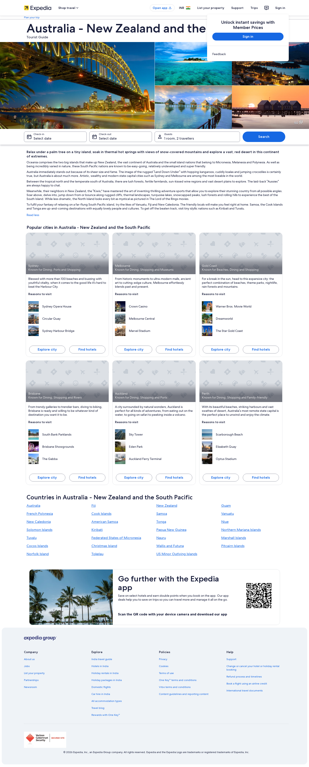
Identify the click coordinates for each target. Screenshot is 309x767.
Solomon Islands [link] (39, 529)
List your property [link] (34, 673)
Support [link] (231, 659)
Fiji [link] (93, 505)
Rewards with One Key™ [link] (105, 715)
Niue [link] (225, 521)
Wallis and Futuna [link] (170, 546)
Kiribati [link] (97, 529)
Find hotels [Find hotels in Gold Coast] (261, 349)
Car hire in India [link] (100, 694)
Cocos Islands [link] (37, 546)
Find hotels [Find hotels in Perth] (261, 477)
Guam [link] (226, 505)
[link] (248, 54)
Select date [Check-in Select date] (42, 138)
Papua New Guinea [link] (171, 529)
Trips (254, 8)
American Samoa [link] (104, 521)
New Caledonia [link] (39, 521)
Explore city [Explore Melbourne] (134, 349)
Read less (33, 215)
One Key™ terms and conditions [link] (178, 680)
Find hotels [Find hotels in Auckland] (174, 477)
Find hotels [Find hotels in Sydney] (87, 349)
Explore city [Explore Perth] (220, 477)
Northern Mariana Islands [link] (241, 529)
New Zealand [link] (166, 505)
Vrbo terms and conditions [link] (175, 687)
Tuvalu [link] (32, 538)
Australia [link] (33, 505)
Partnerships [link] (31, 680)
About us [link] (29, 659)
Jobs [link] (27, 666)
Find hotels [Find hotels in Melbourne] (174, 349)
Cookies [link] (163, 666)
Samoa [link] (161, 513)
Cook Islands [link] (101, 513)
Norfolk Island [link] (38, 554)
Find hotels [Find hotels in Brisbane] (87, 477)
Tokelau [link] (97, 554)
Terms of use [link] (166, 673)
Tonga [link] (161, 521)
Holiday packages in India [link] (106, 680)
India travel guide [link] (101, 659)
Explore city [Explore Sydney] (47, 349)
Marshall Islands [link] (233, 538)
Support (237, 8)
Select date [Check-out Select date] (108, 138)
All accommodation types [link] (106, 701)
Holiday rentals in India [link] (104, 673)
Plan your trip (32, 17)
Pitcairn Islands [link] (233, 546)
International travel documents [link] (244, 690)
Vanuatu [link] (227, 513)
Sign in (280, 8)
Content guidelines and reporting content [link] (183, 694)
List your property (210, 8)
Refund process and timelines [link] (244, 676)
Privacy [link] (163, 659)
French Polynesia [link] (40, 513)
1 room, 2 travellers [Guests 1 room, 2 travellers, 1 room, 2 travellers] (179, 138)
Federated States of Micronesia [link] (116, 538)
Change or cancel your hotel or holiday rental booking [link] (252, 667)
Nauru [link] (161, 538)
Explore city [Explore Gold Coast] (220, 349)
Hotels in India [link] (99, 666)
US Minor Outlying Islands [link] (176, 554)
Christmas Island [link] (104, 546)
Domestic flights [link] (101, 687)
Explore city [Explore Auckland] (134, 477)
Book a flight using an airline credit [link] (246, 683)
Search (263, 137)
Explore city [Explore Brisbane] (47, 477)
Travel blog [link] (97, 708)
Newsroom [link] (30, 687)
